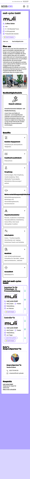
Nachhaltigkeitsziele (17, 41)
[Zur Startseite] (7, 6)
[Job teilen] (25, 300)
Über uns (5, 41)
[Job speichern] (25, 291)
